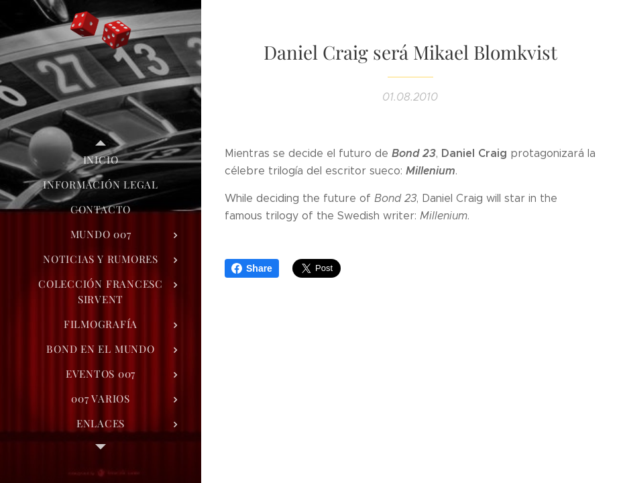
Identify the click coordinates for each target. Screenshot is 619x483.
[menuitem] (100, 160)
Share (251, 268)
